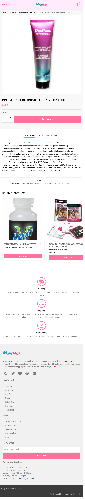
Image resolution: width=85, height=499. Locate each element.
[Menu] (6, 5)
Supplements (24, 245)
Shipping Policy (11, 429)
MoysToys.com (11, 361)
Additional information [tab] (49, 135)
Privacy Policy (10, 425)
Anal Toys (9, 394)
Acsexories (13, 12)
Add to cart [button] (23, 256)
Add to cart (47, 119)
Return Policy (10, 433)
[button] (79, 4)
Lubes (59, 183)
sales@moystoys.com (26, 478)
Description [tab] (30, 135)
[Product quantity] (5, 119)
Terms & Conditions (13, 421)
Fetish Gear (10, 402)
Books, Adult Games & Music (59, 243)
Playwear (9, 406)
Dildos (7, 398)
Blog (7, 437)
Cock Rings (51, 183)
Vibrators (9, 386)
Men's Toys (66, 183)
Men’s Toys (9, 390)
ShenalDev (77, 494)
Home (4, 12)
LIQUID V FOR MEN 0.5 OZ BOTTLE (18, 247)
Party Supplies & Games (58, 247)
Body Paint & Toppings (27, 12)
